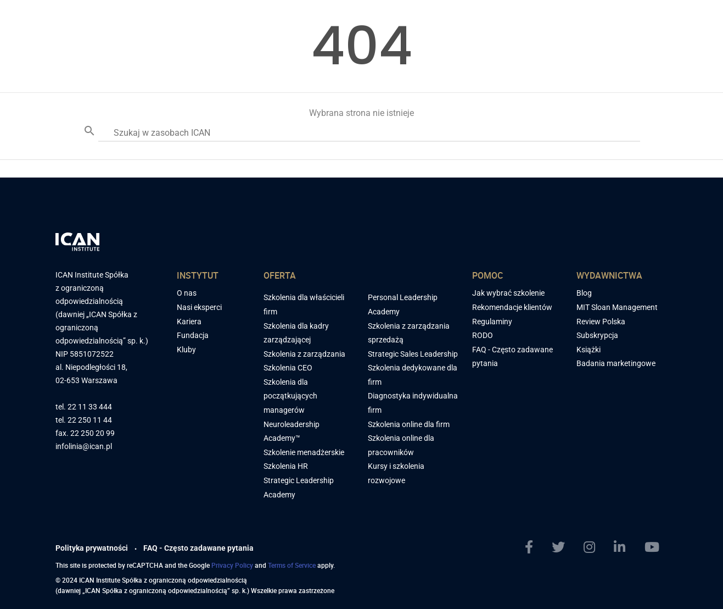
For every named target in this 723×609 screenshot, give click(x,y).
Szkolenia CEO (288, 367)
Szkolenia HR (286, 466)
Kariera (189, 321)
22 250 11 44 (90, 420)
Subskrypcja (597, 335)
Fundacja (193, 335)
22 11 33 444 (90, 407)
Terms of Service (292, 565)
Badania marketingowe (615, 363)
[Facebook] (533, 547)
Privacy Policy (232, 565)
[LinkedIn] (624, 547)
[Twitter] (563, 547)
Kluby (186, 349)
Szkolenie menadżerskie (304, 452)
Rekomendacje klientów (512, 307)
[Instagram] (594, 547)
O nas (187, 293)
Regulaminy (492, 321)
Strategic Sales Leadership (413, 354)
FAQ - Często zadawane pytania (198, 548)
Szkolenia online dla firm (409, 424)
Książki (588, 349)
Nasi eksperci (199, 307)
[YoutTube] (656, 547)
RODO (482, 335)
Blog (584, 293)
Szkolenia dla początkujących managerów (290, 396)
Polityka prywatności (91, 548)
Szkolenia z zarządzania (304, 354)
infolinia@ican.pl (83, 446)
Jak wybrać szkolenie (508, 293)
